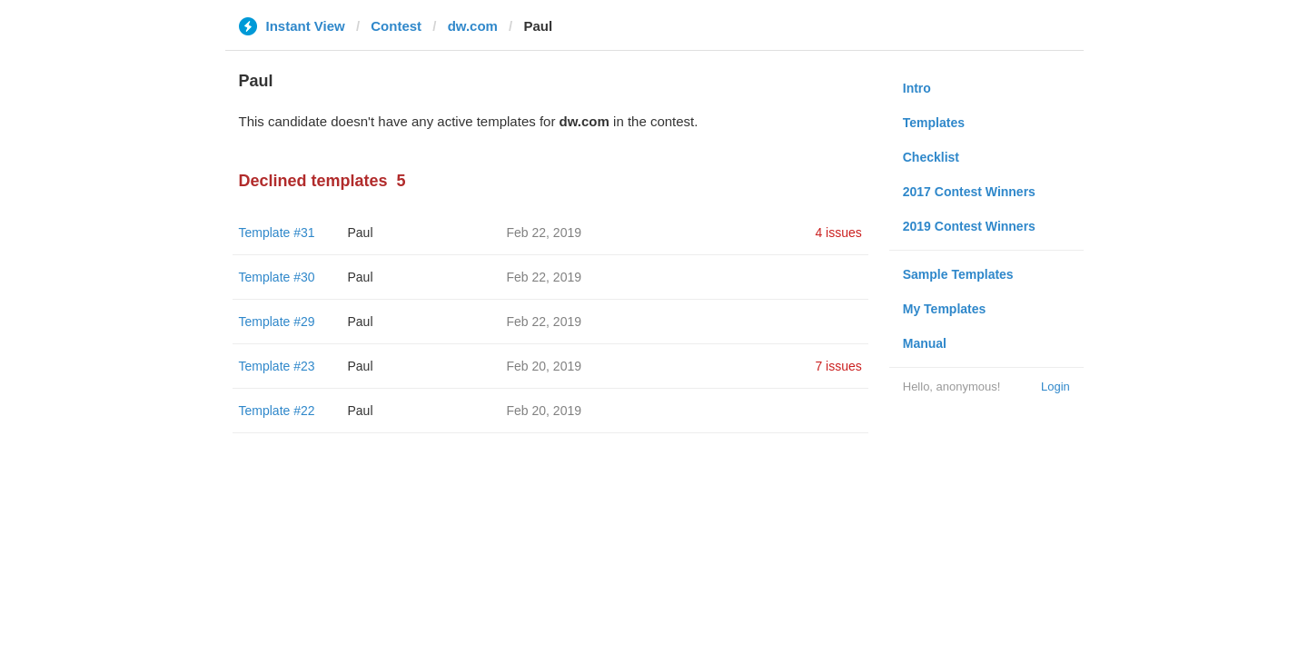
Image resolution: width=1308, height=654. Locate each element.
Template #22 (277, 410)
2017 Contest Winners (969, 191)
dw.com (473, 26)
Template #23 (277, 366)
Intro (917, 88)
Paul (360, 232)
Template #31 (277, 232)
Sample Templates (958, 274)
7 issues (838, 366)
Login (1055, 386)
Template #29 (277, 321)
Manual (924, 343)
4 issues (838, 232)
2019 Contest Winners (969, 226)
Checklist (931, 157)
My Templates (944, 309)
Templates (934, 122)
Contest (396, 26)
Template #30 (277, 277)
